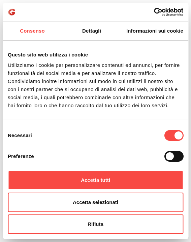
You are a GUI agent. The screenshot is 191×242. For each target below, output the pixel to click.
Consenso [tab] (32, 31)
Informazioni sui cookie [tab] (154, 31)
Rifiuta (95, 224)
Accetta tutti (95, 180)
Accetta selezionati (95, 202)
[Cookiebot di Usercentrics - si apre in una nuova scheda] (153, 12)
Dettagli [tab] (91, 31)
